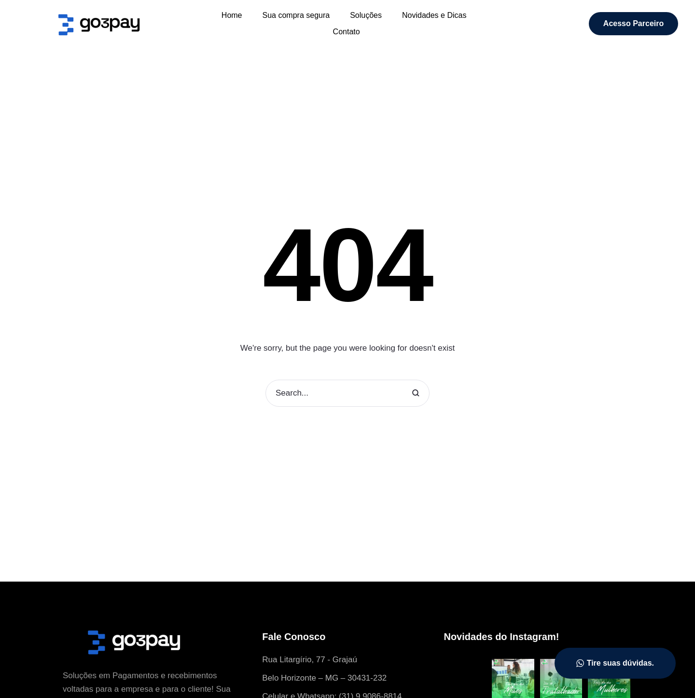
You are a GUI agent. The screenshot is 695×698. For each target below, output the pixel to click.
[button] (633, 23)
